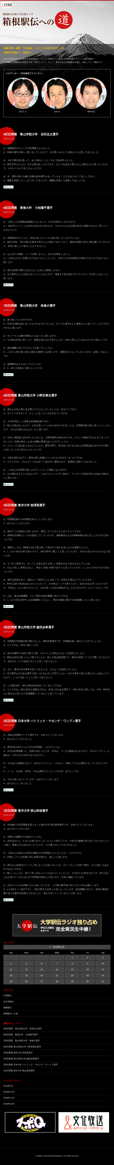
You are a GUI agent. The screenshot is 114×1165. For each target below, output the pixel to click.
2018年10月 (9, 1104)
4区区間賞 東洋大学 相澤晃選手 (18, 1052)
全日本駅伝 (8, 1001)
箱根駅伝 (7, 1007)
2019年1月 (8, 1086)
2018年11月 (9, 1098)
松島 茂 (57, 112)
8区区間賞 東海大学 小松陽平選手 (20, 1034)
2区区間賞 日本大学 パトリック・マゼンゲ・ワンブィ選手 (30, 1064)
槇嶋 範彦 (91, 112)
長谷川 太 (23, 112)
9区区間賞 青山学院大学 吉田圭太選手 (22, 1028)
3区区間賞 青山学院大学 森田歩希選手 (21, 1058)
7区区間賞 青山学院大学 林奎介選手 (21, 1040)
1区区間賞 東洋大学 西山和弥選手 (19, 1070)
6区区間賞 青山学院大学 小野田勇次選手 (22, 1046)
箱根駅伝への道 (10, 1013)
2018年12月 (9, 1092)
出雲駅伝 (7, 995)
